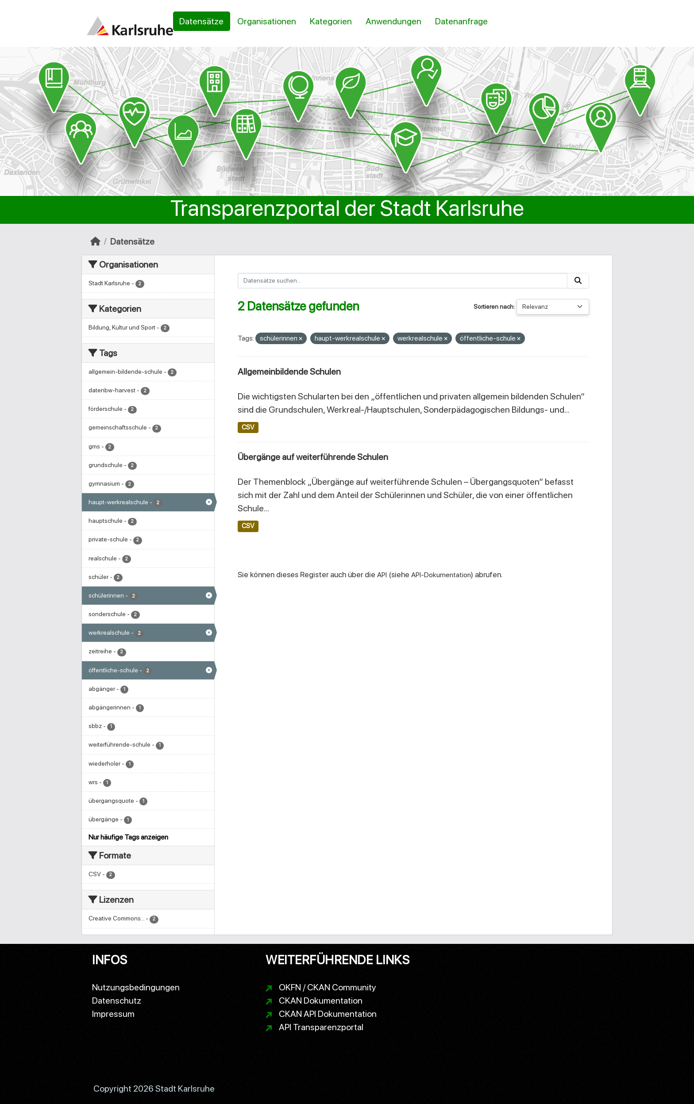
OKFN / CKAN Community (327, 987)
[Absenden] (578, 280)
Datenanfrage (461, 21)
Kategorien (331, 21)
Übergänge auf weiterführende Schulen (313, 457)
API (382, 575)
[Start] (95, 241)
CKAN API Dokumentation (328, 1013)
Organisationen (266, 21)
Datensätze (201, 21)
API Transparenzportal (321, 1027)
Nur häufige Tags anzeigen (128, 837)
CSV (248, 427)
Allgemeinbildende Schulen (289, 371)
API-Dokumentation (441, 575)
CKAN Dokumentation (320, 1000)
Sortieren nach (493, 306)
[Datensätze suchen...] (403, 280)
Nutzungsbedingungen (136, 987)
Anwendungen (393, 21)
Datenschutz (116, 1000)
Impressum (113, 1013)
